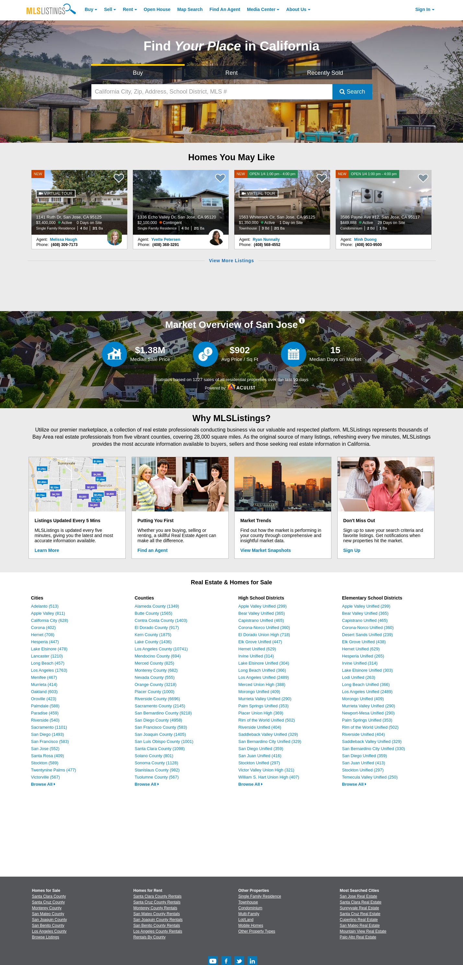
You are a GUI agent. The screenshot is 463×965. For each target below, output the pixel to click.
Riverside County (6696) (157, 698)
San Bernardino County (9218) (163, 713)
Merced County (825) (154, 663)
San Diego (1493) (47, 734)
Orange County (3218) (156, 684)
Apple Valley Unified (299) (262, 606)
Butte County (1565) (153, 613)
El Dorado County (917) (157, 627)
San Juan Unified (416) (260, 755)
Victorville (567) (45, 777)
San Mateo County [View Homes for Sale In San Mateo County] (48, 914)
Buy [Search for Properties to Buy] (138, 73)
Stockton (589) (45, 762)
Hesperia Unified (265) (363, 656)
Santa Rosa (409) (47, 755)
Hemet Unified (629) (257, 648)
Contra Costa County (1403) (161, 620)
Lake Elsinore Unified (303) (367, 670)
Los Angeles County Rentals (157, 931)
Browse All (43, 784)
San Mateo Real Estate (360, 925)
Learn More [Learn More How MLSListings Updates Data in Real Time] (47, 550)
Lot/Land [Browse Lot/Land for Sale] (246, 919)
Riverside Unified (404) (259, 727)
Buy (89, 9)
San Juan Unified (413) (363, 762)
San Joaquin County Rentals (158, 919)
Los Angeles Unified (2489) (263, 677)
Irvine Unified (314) (256, 656)
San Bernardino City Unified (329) (269, 741)
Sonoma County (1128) (156, 762)
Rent (128, 9)
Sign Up (351, 550)
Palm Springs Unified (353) (263, 705)
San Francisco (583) (50, 741)
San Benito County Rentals (156, 925)
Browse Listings (45, 937)
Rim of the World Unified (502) (266, 720)
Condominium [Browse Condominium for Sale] (250, 908)
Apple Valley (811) (48, 613)
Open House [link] (157, 9)
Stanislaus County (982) (157, 770)
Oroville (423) (43, 698)
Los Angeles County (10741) (161, 648)
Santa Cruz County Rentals (156, 902)
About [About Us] (296, 9)
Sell (108, 9)
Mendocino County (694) (158, 656)
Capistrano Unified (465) (261, 620)
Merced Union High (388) (261, 684)
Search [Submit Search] (352, 91)
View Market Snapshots (265, 550)
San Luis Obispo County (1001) (164, 741)
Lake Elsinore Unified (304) (263, 663)
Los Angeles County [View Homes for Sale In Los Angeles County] (49, 931)
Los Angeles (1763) (49, 670)
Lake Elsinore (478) (49, 648)
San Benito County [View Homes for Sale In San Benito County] (48, 925)
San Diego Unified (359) (261, 748)
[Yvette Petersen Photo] (216, 234)
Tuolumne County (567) (157, 777)
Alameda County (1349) (157, 606)
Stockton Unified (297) (259, 762)
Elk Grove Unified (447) (260, 641)
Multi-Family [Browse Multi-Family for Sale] (249, 914)
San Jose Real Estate (358, 896)
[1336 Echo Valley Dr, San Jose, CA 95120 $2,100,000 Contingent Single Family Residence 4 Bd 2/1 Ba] (181, 202)
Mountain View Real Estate (363, 931)
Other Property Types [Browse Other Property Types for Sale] (256, 931)
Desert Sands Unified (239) (367, 634)
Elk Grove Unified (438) (364, 641)
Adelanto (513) (45, 606)
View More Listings (231, 260)
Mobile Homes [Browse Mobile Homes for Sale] (250, 925)
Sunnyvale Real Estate (359, 908)
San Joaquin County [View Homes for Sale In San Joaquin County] (49, 919)
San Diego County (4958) (158, 720)
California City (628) (49, 620)
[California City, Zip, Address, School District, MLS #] (212, 92)
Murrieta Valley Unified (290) (265, 698)
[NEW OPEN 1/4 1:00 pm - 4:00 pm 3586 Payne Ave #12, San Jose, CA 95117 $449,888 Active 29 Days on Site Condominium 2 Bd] (384, 202)
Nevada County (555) (155, 677)
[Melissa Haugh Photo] (115, 234)
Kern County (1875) (153, 634)
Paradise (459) (45, 713)
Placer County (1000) (155, 691)
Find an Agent (152, 550)
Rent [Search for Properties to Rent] (231, 73)
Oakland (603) (44, 691)
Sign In (423, 9)
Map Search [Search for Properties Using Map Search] (190, 9)
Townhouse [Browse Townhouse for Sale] (248, 902)
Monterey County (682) (156, 670)
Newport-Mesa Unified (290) (368, 713)
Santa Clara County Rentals (157, 896)
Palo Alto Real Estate (358, 937)
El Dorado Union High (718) (264, 634)
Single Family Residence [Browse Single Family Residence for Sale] (259, 896)
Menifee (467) (44, 677)
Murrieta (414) (44, 684)
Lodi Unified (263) (359, 677)
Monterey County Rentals (155, 908)
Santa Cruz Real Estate (360, 914)
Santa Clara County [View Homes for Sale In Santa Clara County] (49, 896)
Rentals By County (149, 937)
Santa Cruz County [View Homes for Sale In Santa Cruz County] (48, 902)
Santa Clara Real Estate (361, 902)
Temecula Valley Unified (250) (370, 777)
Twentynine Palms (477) (53, 770)
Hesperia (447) (45, 641)
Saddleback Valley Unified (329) (268, 734)
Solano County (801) (154, 755)
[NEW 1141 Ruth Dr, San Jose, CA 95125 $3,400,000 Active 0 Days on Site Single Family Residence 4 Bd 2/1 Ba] (79, 202)
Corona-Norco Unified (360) (264, 627)
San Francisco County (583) (161, 727)
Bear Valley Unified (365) (261, 613)
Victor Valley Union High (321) (266, 770)
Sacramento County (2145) (160, 705)
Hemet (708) (42, 634)
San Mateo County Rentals (156, 914)
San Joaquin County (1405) (160, 734)
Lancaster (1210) (47, 656)
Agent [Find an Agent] (225, 9)
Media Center (261, 9)
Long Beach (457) (47, 663)
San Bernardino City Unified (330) (373, 748)
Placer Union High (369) (261, 713)
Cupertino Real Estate (359, 919)
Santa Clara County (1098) (160, 748)
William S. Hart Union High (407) (268, 777)
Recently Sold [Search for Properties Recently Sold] (325, 73)
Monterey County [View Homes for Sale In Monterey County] (47, 908)
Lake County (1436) (153, 641)
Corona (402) (43, 627)
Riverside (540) (45, 720)
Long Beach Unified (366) (262, 670)
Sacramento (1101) (49, 727)
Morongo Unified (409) (259, 691)
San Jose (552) (45, 748)
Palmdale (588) (45, 705)
